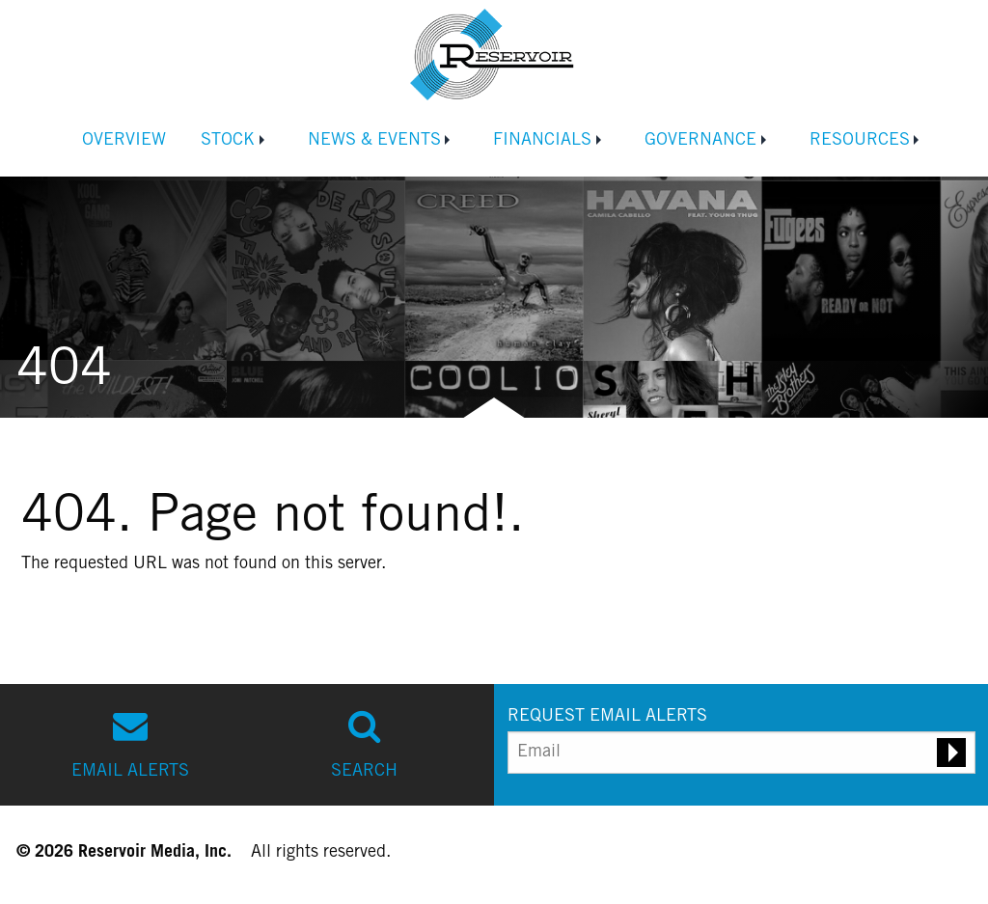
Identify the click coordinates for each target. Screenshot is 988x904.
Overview (124, 141)
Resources (860, 141)
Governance (700, 141)
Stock (228, 141)
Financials (542, 141)
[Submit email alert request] (951, 752)
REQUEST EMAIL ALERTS (607, 717)
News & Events (374, 141)
